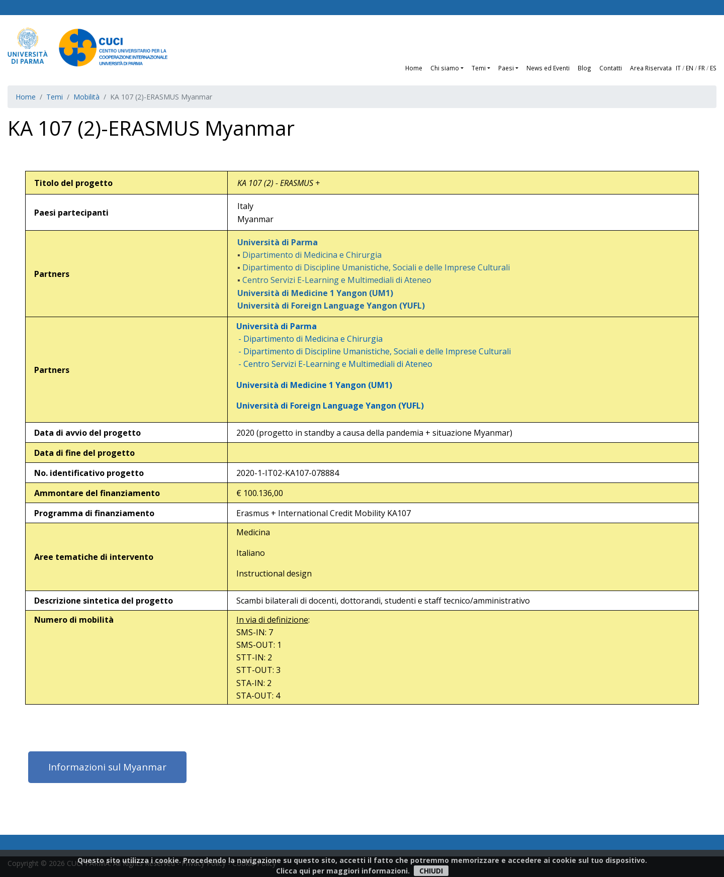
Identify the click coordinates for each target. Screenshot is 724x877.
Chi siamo (444, 68)
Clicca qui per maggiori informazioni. (343, 870)
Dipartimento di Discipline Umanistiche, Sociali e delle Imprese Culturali (376, 267)
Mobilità (86, 97)
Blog (584, 68)
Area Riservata (651, 68)
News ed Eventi (548, 68)
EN (689, 68)
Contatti (610, 68)
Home (413, 68)
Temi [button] (479, 68)
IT (678, 68)
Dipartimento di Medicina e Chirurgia (312, 254)
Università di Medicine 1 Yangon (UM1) (311, 385)
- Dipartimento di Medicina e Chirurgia (306, 338)
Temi (54, 97)
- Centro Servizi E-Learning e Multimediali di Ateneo (331, 363)
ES (713, 68)
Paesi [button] (506, 68)
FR (701, 68)
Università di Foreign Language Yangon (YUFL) (327, 405)
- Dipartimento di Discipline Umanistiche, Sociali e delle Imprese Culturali (370, 351)
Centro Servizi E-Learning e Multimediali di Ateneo (336, 279)
